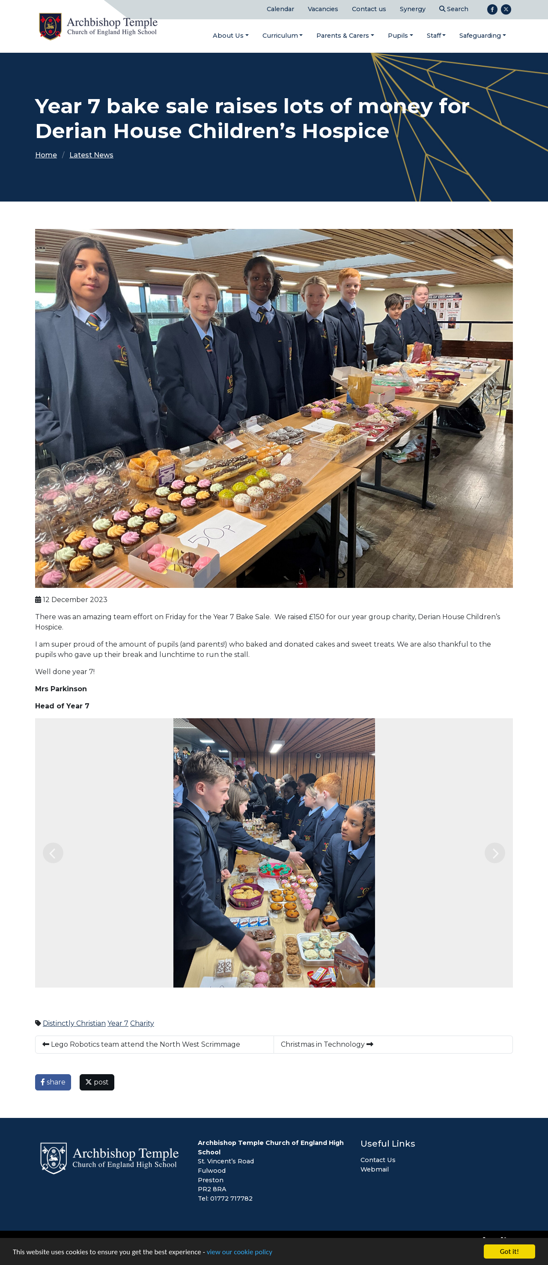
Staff (434, 35)
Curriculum (280, 35)
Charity (142, 1023)
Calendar (280, 9)
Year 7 (117, 1023)
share (53, 1082)
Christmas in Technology (327, 1044)
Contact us (369, 9)
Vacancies (323, 9)
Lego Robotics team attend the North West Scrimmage (141, 1044)
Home (46, 155)
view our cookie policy (239, 1251)
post (97, 1082)
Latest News (91, 155)
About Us (228, 35)
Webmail (374, 1169)
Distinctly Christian (74, 1023)
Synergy (413, 9)
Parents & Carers (342, 35)
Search (453, 9)
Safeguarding (480, 35)
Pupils (398, 35)
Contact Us (378, 1160)
